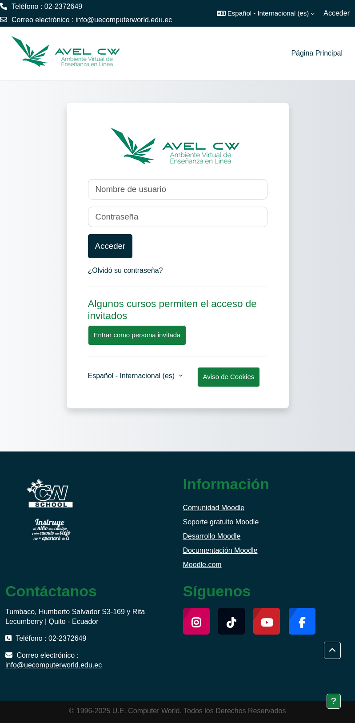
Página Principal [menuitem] (317, 53)
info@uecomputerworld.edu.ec (124, 20)
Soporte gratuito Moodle (221, 522)
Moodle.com (202, 564)
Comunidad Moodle (214, 507)
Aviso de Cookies (229, 376)
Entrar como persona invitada (137, 335)
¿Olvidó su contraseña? (125, 270)
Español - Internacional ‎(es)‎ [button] (132, 375)
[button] (265, 13)
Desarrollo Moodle (212, 536)
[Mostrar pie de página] (334, 701)
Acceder (336, 13)
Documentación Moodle (220, 550)
